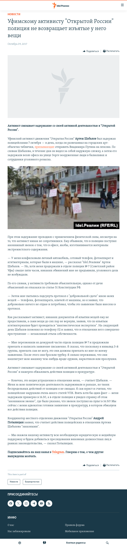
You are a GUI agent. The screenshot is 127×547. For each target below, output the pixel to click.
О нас (11, 525)
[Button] (91, 51)
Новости (14, 14)
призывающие (44, 147)
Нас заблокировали (19, 531)
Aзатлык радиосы (76, 543)
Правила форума (75, 525)
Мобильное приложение (79, 531)
